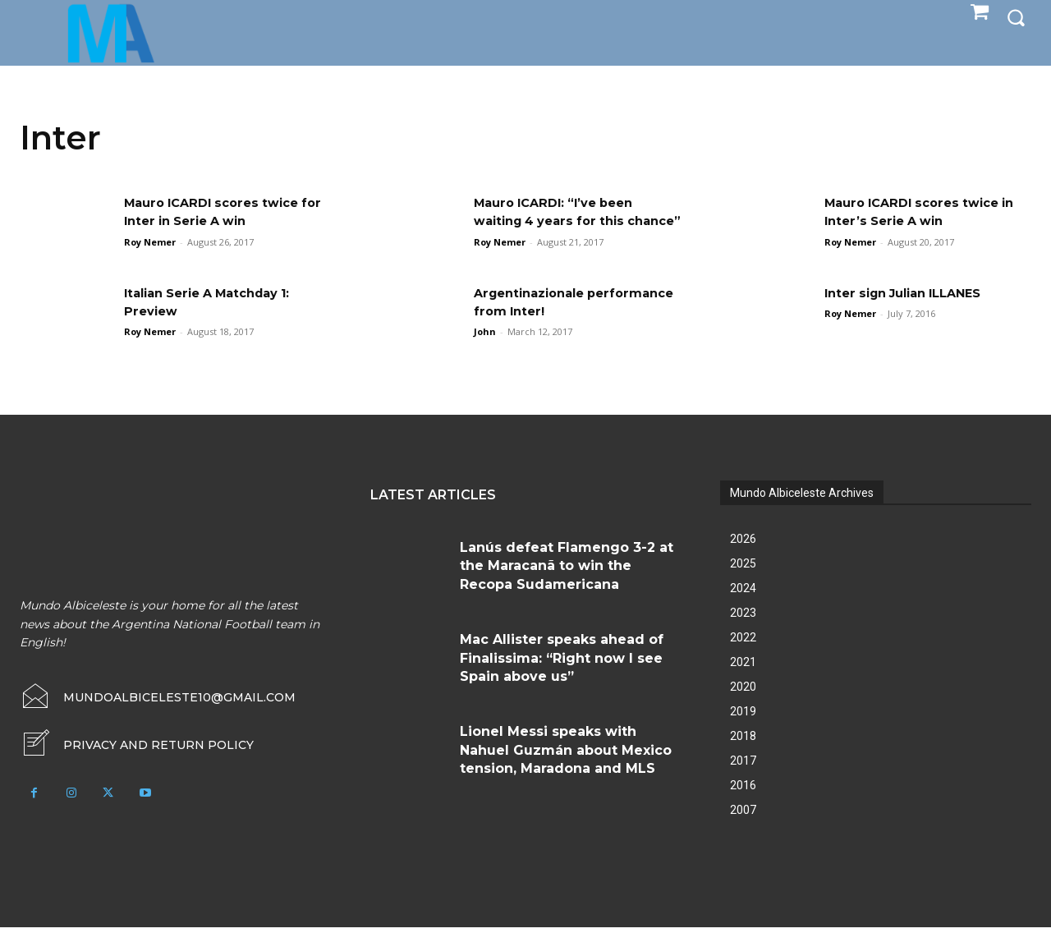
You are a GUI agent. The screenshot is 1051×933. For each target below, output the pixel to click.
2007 (743, 815)
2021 (743, 667)
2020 (743, 692)
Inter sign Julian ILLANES (912, 298)
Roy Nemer (150, 242)
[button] (1015, 17)
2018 (743, 741)
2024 (743, 593)
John (485, 337)
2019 (743, 717)
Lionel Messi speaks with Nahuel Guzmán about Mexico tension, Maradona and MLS (566, 755)
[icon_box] (137, 750)
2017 (743, 766)
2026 (743, 544)
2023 (743, 618)
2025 (743, 569)
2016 (743, 790)
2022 (743, 643)
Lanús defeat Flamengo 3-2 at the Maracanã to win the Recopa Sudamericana (566, 571)
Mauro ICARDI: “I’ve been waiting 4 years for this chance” (561, 221)
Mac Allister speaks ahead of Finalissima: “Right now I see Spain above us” (561, 663)
